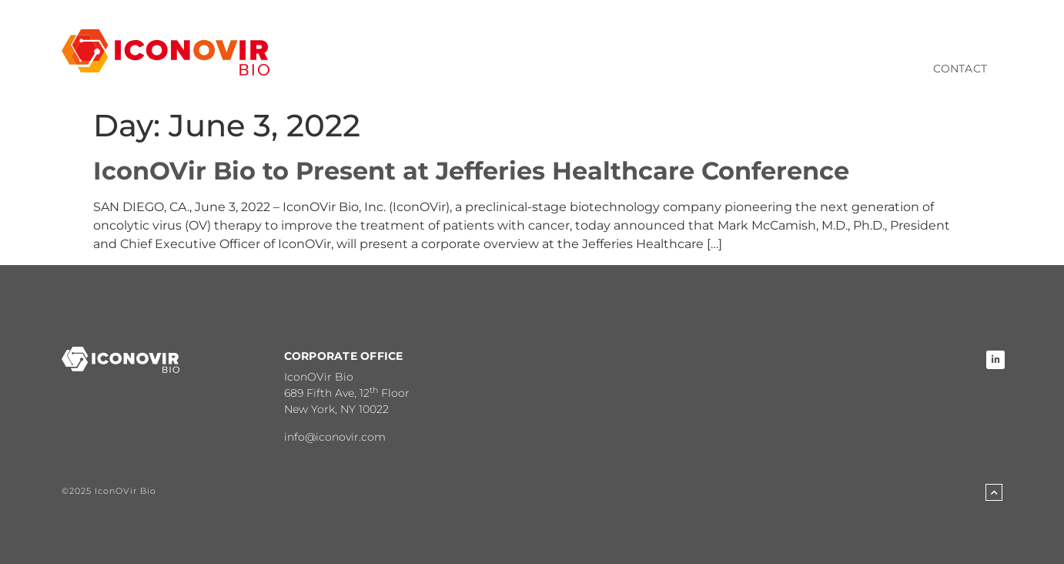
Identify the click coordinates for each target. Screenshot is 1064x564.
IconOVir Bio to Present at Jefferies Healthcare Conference (471, 171)
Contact (960, 68)
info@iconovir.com (335, 437)
